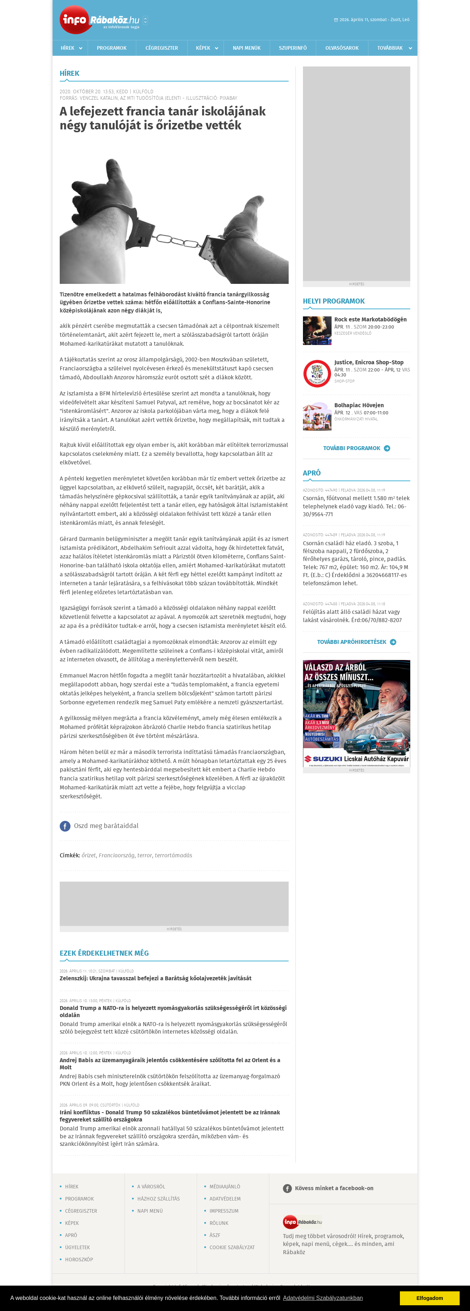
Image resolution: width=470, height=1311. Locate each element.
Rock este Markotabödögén (370, 319)
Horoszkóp (79, 1260)
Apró (71, 1235)
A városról (151, 1187)
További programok (351, 448)
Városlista (145, 20)
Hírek (67, 48)
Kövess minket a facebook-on (334, 1188)
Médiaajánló (225, 1187)
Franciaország (116, 855)
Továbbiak (390, 48)
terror (144, 855)
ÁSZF (215, 1235)
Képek (203, 48)
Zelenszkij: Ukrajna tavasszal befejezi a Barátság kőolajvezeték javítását (155, 978)
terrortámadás (173, 855)
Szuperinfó (293, 48)
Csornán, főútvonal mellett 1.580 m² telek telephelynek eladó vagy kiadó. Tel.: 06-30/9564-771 (356, 506)
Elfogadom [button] (430, 1298)
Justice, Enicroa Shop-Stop (369, 362)
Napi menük (247, 48)
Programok (112, 48)
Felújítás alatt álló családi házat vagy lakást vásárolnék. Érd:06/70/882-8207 (352, 616)
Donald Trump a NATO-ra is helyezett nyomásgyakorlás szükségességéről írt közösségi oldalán (173, 1012)
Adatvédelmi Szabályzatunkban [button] (323, 1298)
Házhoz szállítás (158, 1199)
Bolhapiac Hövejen (359, 405)
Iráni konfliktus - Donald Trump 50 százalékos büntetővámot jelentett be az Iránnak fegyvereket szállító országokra (170, 1116)
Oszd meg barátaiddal (106, 826)
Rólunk (219, 1223)
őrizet (89, 855)
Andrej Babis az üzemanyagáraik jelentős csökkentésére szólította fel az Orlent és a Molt (170, 1064)
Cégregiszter (162, 48)
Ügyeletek (77, 1248)
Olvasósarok (342, 48)
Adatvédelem (225, 1199)
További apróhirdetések (351, 642)
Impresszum (224, 1211)
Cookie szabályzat (232, 1248)
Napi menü (150, 1211)
